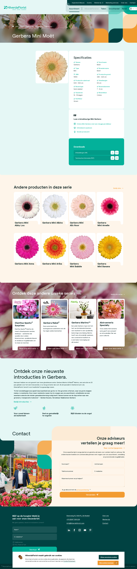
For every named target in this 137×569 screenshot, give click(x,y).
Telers (101, 8)
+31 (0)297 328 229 (73, 519)
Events (89, 3)
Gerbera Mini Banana (103, 266)
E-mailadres (98, 471)
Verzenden (90, 495)
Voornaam (65, 464)
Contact (133, 3)
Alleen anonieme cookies (108, 557)
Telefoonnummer (67, 471)
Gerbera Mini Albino (52, 223)
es (134, 9)
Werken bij (97, 3)
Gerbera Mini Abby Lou (21, 225)
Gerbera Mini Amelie (103, 225)
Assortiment (20, 26)
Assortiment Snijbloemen (43, 26)
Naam (16, 529)
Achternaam (98, 464)
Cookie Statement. (69, 561)
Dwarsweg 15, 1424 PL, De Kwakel (78, 515)
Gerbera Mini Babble (76, 266)
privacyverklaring (82, 490)
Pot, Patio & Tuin (19, 544)
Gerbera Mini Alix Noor (76, 225)
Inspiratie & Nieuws (78, 3)
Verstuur (33, 549)
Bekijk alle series (117, 294)
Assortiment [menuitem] (72, 8)
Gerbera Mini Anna (24, 264)
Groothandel (112, 8)
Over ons (124, 3)
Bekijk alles (117, 188)
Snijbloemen (30, 26)
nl (128, 9)
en (131, 9)
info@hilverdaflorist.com (75, 523)
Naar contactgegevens (113, 448)
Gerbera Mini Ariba (52, 264)
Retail (122, 8)
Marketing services (112, 3)
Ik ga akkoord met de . (75, 489)
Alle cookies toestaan (106, 563)
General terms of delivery (127, 566)
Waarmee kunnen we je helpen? (72, 478)
